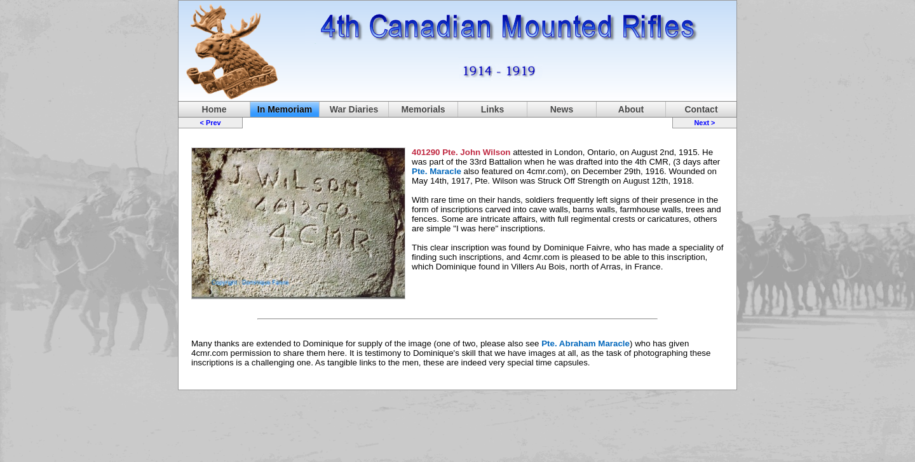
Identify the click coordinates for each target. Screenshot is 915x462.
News (562, 109)
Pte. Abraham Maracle (585, 343)
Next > (704, 122)
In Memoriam (284, 109)
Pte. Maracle (436, 171)
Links (493, 109)
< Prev (210, 122)
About (631, 109)
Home (214, 109)
